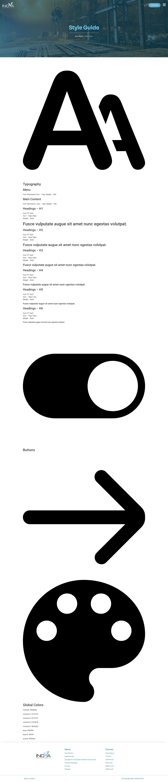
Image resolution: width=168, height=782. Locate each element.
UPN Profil (109, 759)
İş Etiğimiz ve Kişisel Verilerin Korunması (80, 759)
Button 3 (40, 455)
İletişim (67, 769)
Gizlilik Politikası (71, 763)
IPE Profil (108, 763)
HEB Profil (109, 769)
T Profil (108, 756)
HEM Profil (109, 766)
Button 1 (26, 455)
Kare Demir (109, 753)
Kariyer (67, 766)
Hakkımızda (69, 756)
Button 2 (33, 455)
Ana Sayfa (79, 36)
